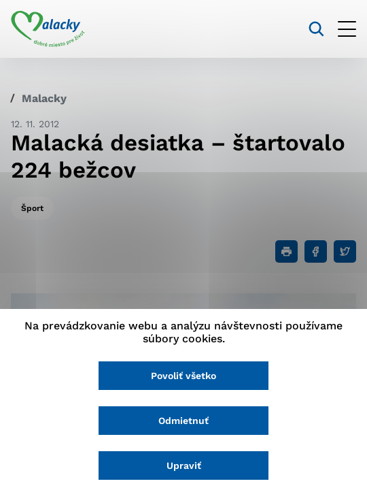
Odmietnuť (183, 420)
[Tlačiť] (286, 251)
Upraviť (184, 465)
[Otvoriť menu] (347, 29)
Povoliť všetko (183, 375)
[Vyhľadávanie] (316, 29)
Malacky (44, 98)
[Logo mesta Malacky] (48, 29)
